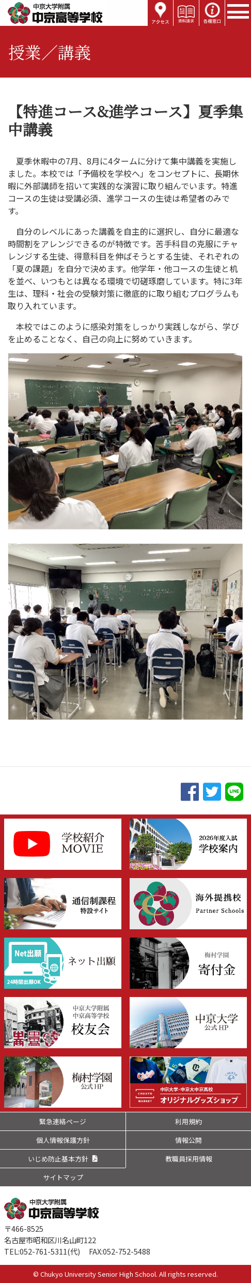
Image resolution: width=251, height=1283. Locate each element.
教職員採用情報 (188, 1159)
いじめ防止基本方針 (58, 1159)
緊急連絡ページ (62, 1121)
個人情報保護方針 (63, 1140)
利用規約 (188, 1121)
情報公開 (188, 1140)
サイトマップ (63, 1177)
